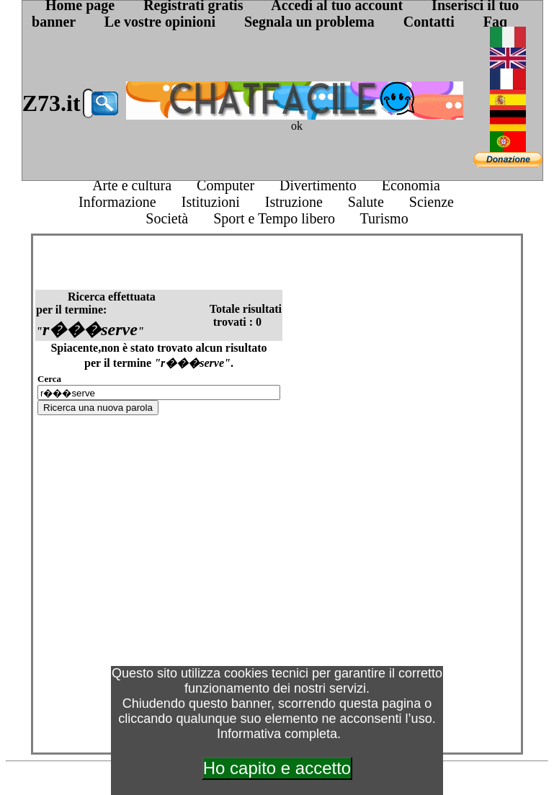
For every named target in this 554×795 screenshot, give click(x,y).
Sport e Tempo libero (274, 218)
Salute (366, 202)
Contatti (429, 22)
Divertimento (318, 185)
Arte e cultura (131, 185)
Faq (495, 22)
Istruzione (294, 202)
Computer (225, 185)
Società (167, 218)
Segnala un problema (309, 22)
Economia (411, 185)
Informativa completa (277, 734)
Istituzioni (211, 202)
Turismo (384, 218)
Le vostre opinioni (159, 22)
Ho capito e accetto (277, 768)
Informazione (117, 202)
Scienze (431, 202)
